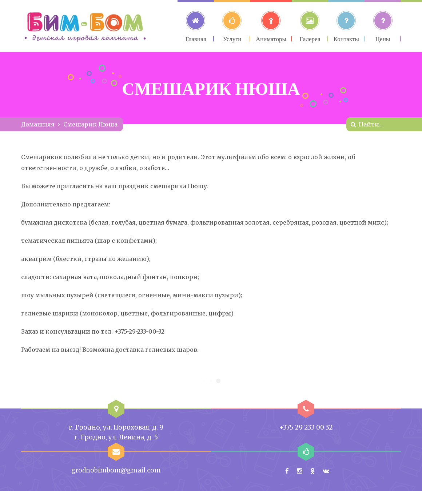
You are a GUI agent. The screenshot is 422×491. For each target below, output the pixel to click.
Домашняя (38, 124)
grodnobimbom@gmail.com (116, 470)
